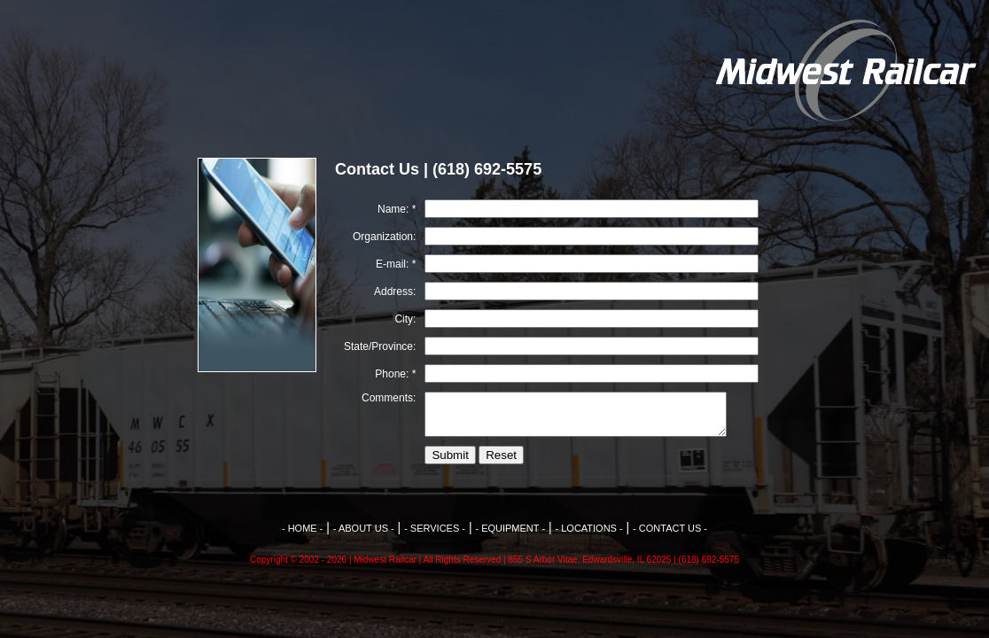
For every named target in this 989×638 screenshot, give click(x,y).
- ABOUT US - (363, 528)
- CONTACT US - (670, 528)
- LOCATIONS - (588, 528)
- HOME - (302, 528)
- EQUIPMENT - (510, 528)
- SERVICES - (434, 528)
